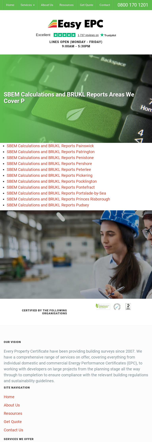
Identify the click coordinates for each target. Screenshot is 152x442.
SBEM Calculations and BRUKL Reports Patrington (51, 151)
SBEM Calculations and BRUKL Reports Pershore (49, 163)
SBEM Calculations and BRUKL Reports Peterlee (49, 169)
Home (10, 5)
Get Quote (86, 5)
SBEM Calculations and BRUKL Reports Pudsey (48, 205)
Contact (105, 5)
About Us (47, 5)
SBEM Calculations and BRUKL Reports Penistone (50, 157)
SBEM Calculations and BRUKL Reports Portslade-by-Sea (56, 193)
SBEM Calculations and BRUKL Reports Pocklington (52, 181)
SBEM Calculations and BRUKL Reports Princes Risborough (58, 199)
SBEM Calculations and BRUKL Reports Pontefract (51, 187)
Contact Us (13, 430)
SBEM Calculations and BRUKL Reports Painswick (50, 145)
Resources (67, 5)
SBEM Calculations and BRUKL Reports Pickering (49, 175)
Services (28, 5)
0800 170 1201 (133, 5)
